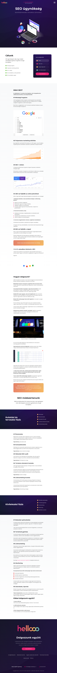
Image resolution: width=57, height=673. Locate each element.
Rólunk (31, 658)
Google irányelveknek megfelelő (23, 561)
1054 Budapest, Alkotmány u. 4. (31, 666)
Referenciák (26, 658)
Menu (54, 2)
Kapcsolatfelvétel (28, 648)
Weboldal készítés (21, 654)
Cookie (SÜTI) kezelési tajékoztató (25, 670)
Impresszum (42, 670)
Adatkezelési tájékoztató (35, 670)
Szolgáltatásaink (28, 2)
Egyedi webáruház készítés (32, 654)
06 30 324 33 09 (42, 666)
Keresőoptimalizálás (44, 654)
